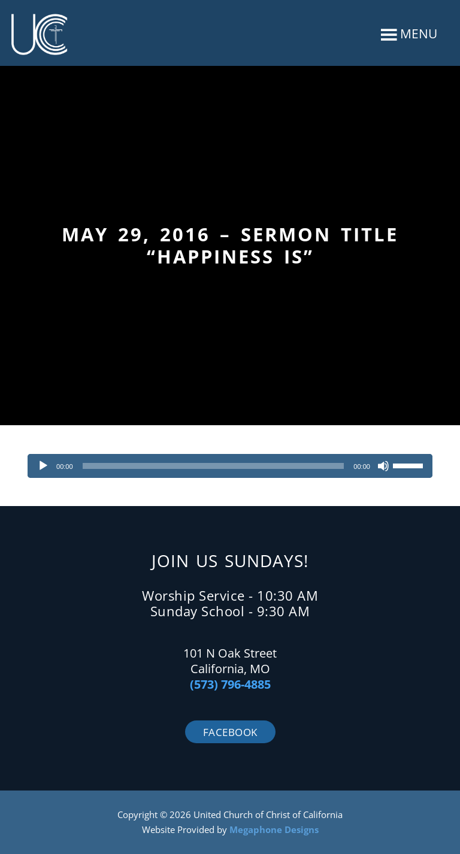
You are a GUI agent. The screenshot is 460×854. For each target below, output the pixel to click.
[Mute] (383, 466)
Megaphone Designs (274, 829)
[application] (230, 466)
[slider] (213, 466)
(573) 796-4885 (230, 684)
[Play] (43, 466)
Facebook (230, 732)
